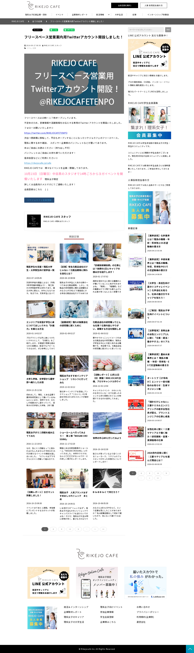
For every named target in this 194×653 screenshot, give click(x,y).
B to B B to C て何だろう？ (106, 492)
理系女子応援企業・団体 (36, 14)
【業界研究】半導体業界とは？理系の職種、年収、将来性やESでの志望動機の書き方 (158, 265)
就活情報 (100, 14)
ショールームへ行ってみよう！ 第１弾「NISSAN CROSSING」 (73, 436)
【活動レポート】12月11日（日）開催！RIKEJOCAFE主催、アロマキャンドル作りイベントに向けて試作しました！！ (107, 381)
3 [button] (61, 529)
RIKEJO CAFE (18, 21)
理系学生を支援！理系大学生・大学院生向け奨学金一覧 (40, 268)
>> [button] (103, 529)
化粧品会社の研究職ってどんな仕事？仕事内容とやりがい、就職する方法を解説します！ (107, 327)
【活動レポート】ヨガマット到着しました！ (40, 493)
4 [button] (157, 473)
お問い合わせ (143, 607)
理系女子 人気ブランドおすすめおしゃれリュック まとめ (74, 496)
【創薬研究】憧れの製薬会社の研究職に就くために (74, 323)
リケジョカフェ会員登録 (39, 200)
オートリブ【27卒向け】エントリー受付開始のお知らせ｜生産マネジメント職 (158, 383)
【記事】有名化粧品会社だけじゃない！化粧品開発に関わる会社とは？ (74, 270)
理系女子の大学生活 (74, 621)
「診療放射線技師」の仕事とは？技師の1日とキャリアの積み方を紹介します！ (107, 269)
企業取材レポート (80, 14)
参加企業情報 (107, 612)
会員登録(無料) (124, 5)
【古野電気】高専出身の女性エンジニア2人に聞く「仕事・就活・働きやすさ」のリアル (158, 336)
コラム (29, 48)
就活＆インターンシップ (76, 607)
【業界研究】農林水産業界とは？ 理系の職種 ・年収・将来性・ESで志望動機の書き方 (158, 360)
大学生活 (119, 14)
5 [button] (78, 529)
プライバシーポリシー (148, 612)
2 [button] (53, 529)
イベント (59, 14)
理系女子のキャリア (74, 617)
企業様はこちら (108, 621)
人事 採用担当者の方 (154, 5)
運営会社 (141, 621)
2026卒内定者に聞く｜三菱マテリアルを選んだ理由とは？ (158, 456)
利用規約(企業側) (145, 617)
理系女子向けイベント (111, 607)
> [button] (95, 529)
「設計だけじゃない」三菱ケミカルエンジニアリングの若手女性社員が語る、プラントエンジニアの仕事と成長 (158, 409)
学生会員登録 (107, 617)
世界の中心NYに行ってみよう (107, 438)
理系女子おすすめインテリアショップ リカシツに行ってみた (74, 379)
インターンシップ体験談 (158, 14)
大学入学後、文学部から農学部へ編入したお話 (40, 380)
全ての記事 (37, 21)
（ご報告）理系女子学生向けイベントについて (158, 314)
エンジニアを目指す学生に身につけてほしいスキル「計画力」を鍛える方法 (40, 325)
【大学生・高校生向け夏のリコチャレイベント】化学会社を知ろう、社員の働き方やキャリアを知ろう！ (158, 290)
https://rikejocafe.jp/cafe (37, 163)
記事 (134, 14)
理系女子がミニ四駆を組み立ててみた (40, 434)
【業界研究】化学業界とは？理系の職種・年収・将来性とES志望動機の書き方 (158, 241)
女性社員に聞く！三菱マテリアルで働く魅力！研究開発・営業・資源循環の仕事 (158, 434)
